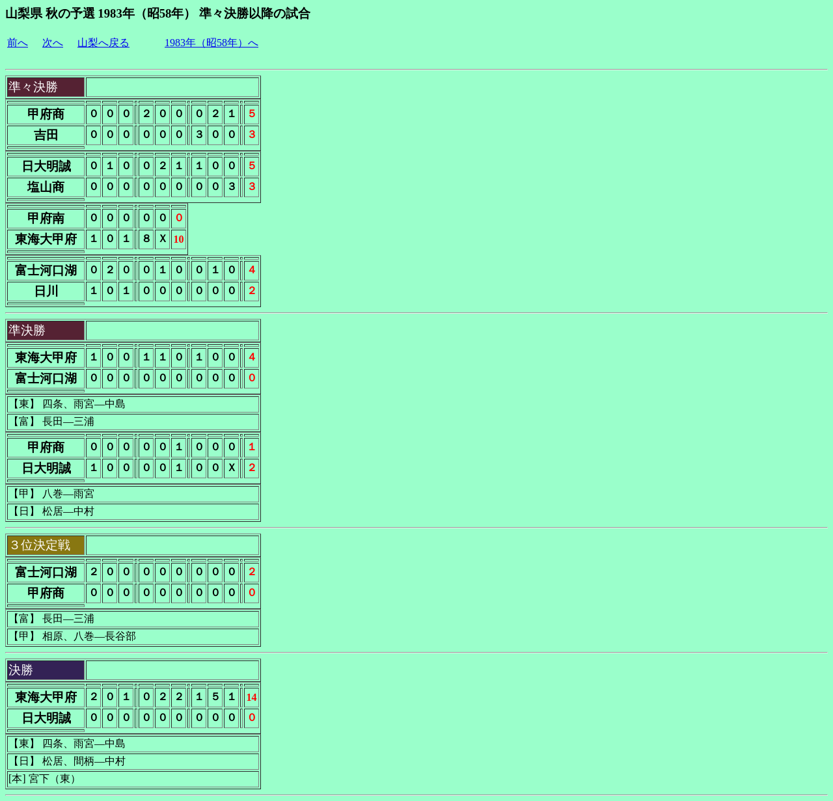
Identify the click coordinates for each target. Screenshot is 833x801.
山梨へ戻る (103, 42)
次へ (52, 42)
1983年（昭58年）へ (211, 42)
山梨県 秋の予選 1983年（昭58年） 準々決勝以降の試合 (157, 13)
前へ (17, 42)
